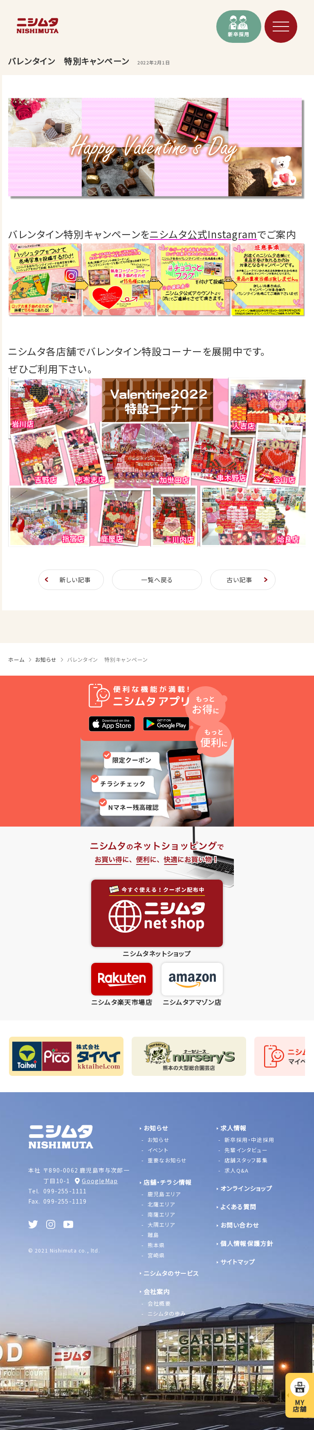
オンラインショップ (246, 1188)
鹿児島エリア (164, 1194)
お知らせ (46, 659)
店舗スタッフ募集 (246, 1160)
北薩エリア (161, 1204)
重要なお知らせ (167, 1160)
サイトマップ (237, 1261)
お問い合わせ (239, 1225)
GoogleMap (100, 1181)
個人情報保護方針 (247, 1243)
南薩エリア (161, 1214)
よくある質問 (238, 1206)
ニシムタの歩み (167, 1313)
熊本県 (156, 1245)
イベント (158, 1150)
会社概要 (159, 1303)
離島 (153, 1235)
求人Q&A (236, 1170)
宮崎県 (156, 1255)
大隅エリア (161, 1224)
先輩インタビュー (246, 1150)
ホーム (16, 659)
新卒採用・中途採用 (249, 1140)
